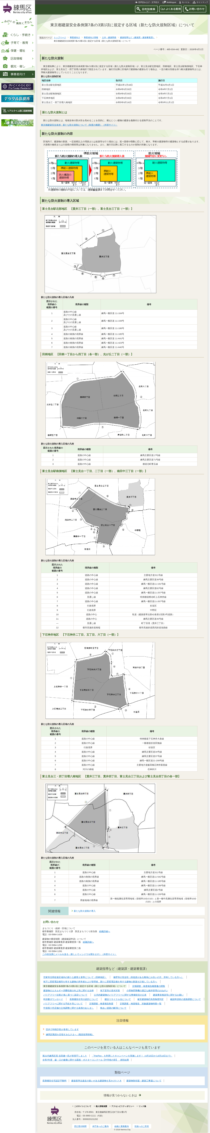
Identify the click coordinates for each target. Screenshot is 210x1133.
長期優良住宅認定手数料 (54, 1080)
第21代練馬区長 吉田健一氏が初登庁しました (64, 1055)
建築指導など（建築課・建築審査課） (137, 37)
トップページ (60, 37)
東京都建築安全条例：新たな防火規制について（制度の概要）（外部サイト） (79, 125)
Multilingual (171, 2)
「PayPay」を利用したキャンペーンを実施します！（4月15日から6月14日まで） (132, 1055)
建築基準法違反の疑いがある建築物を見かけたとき (96, 1080)
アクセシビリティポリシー (122, 1106)
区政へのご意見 (142, 1126)
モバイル (185, 2)
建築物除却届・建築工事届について (143, 1080)
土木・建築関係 (109, 37)
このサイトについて (82, 1106)
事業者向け (75, 37)
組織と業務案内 (121, 1126)
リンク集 (142, 1106)
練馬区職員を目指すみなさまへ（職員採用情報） (70, 1034)
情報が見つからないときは (120, 1095)
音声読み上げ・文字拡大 (148, 2)
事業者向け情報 (91, 37)
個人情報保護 (101, 1106)
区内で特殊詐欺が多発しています (62, 1029)
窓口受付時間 (80, 1126)
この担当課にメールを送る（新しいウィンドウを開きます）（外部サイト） (79, 954)
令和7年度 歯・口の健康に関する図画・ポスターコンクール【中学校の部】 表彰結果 (85, 1060)
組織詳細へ (104, 931)
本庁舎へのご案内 (100, 1126)
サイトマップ (202, 2)
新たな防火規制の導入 (85, 911)
